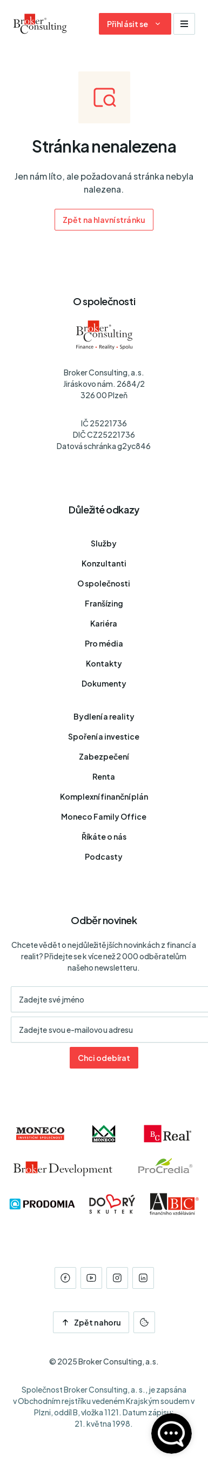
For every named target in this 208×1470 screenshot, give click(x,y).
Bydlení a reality (104, 716)
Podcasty (104, 856)
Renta (103, 776)
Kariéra (103, 623)
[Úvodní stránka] (40, 24)
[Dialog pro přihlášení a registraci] (135, 24)
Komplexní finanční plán (104, 796)
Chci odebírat (104, 1058)
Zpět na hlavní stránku (104, 220)
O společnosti (103, 583)
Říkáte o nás (104, 836)
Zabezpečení (104, 756)
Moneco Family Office (103, 816)
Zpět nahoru (91, 1322)
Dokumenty (104, 683)
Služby (104, 543)
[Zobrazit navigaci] (184, 24)
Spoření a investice (103, 736)
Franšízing (104, 603)
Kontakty (104, 663)
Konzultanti (104, 563)
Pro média (104, 643)
